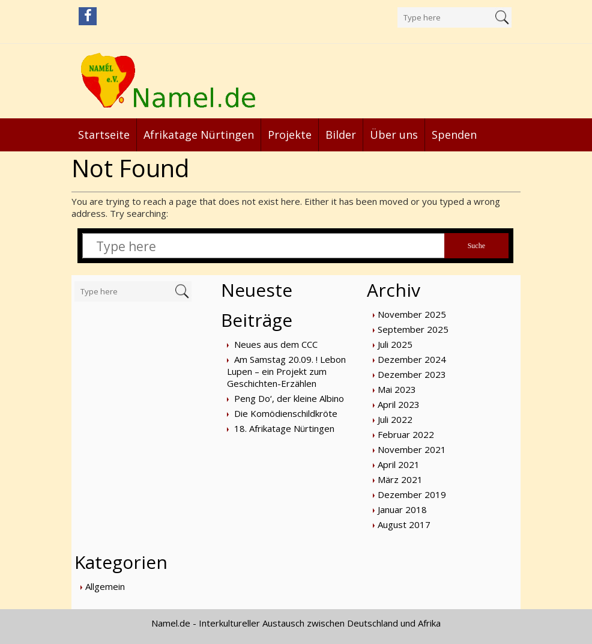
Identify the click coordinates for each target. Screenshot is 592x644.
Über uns (394, 134)
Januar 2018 (402, 509)
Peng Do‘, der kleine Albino (289, 398)
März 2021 (400, 479)
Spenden (454, 134)
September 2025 (413, 329)
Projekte (290, 134)
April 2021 (399, 464)
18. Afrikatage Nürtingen (284, 428)
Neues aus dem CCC (276, 344)
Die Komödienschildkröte (285, 413)
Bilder (340, 134)
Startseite (104, 134)
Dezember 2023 (412, 374)
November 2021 (412, 449)
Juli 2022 (395, 419)
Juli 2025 (395, 344)
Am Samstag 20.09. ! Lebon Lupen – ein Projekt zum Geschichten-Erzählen (286, 371)
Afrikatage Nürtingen (198, 134)
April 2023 (399, 404)
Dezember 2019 (412, 494)
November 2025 (412, 314)
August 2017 (404, 524)
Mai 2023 (397, 389)
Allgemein (105, 586)
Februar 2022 (406, 434)
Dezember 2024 (412, 359)
